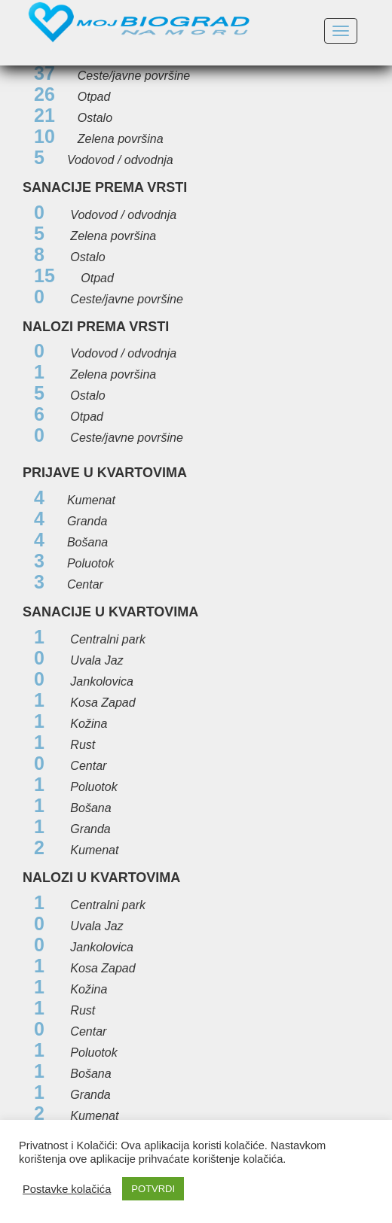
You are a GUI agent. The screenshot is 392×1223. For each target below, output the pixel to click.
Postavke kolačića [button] (67, 1189)
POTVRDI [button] (153, 1188)
